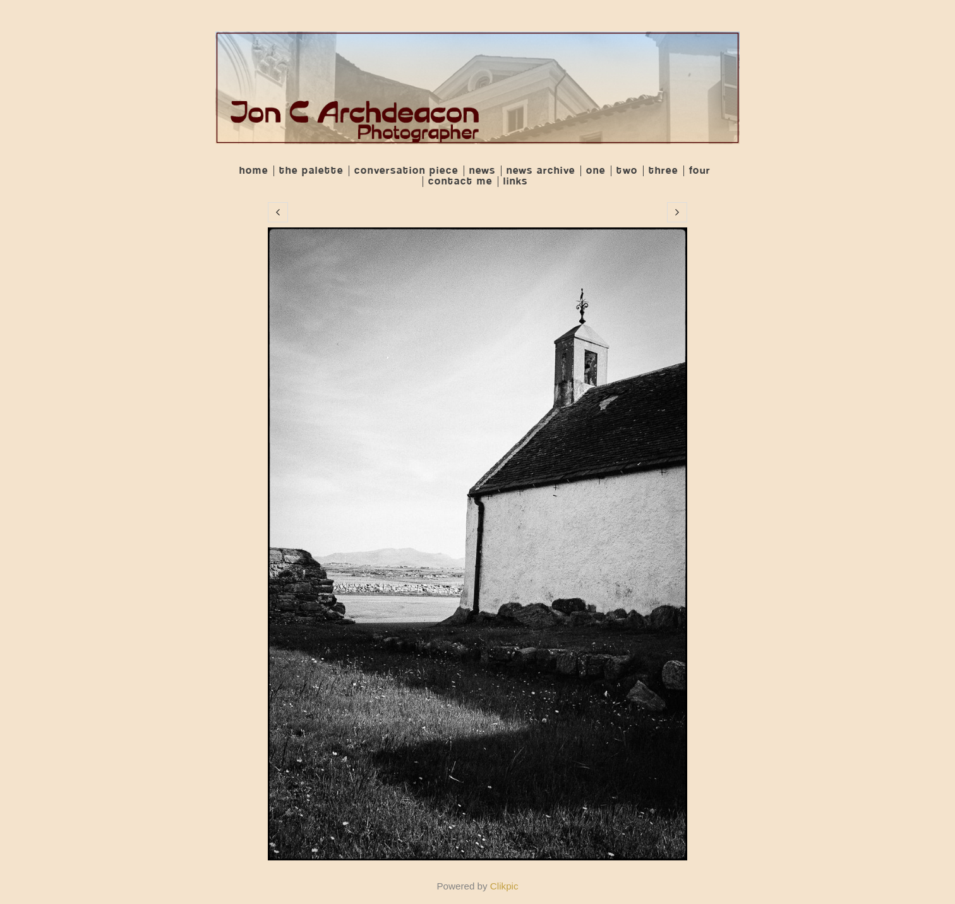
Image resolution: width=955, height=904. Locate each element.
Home (253, 171)
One (596, 171)
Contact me (460, 181)
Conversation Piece (406, 171)
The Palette (311, 171)
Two (627, 171)
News (482, 171)
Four (700, 171)
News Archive (541, 171)
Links (515, 181)
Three (663, 171)
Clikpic (504, 886)
